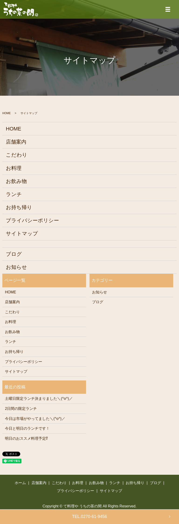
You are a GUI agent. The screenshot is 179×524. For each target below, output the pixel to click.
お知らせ (16, 267)
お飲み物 (16, 181)
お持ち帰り (19, 207)
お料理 (13, 168)
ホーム (20, 483)
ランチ (14, 194)
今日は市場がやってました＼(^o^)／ (35, 419)
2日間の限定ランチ (21, 409)
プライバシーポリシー (32, 220)
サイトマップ (22, 233)
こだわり (16, 155)
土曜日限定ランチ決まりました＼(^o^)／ (39, 399)
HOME (6, 113)
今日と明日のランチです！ (27, 428)
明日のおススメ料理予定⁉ (26, 438)
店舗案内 (16, 142)
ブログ (14, 254)
